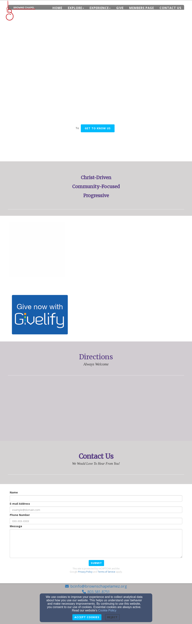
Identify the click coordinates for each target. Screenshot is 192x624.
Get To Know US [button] (98, 128)
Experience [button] (100, 8)
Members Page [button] (141, 8)
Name (14, 492)
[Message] (96, 543)
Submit (96, 563)
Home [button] (57, 8)
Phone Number (20, 515)
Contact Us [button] (170, 8)
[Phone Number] (96, 521)
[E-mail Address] (96, 510)
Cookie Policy (107, 610)
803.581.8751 (98, 591)
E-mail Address (20, 503)
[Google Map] (96, 408)
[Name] (96, 498)
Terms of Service (106, 571)
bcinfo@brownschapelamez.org (98, 586)
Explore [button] (76, 8)
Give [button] (120, 8)
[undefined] (37, 250)
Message (16, 526)
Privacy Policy (85, 571)
